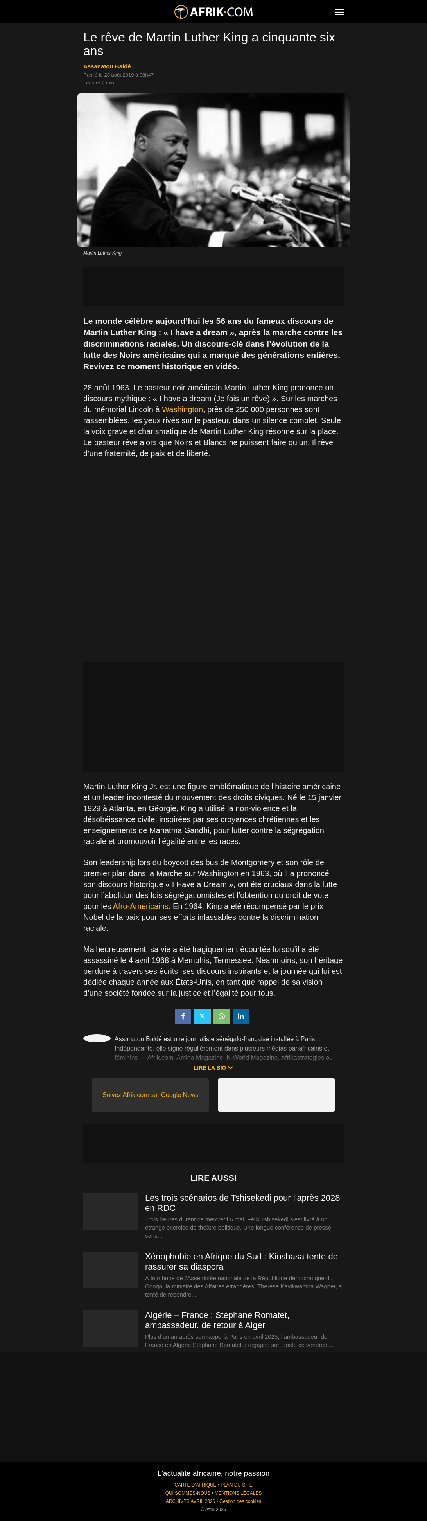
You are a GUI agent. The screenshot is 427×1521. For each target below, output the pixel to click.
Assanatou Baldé (107, 66)
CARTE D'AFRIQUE (195, 1485)
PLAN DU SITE (236, 1485)
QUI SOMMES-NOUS (188, 1493)
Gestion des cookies (240, 1501)
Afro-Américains (141, 906)
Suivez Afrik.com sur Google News (150, 1095)
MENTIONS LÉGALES (238, 1493)
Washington (182, 409)
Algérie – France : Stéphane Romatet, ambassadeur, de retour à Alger (217, 1320)
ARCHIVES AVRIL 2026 (190, 1501)
